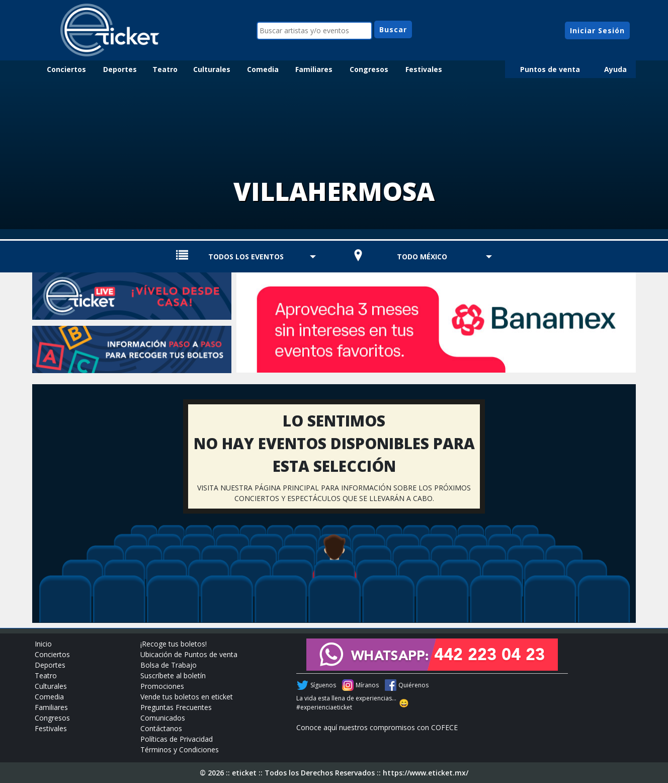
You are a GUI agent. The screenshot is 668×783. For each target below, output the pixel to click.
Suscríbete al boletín (173, 675)
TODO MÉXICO (422, 256)
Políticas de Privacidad (176, 739)
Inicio (43, 644)
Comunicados (162, 718)
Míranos (367, 685)
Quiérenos (413, 685)
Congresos (369, 69)
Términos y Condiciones (179, 749)
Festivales (423, 69)
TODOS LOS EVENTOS (246, 256)
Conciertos (66, 69)
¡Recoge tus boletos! (173, 644)
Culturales (211, 69)
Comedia (263, 69)
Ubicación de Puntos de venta (188, 654)
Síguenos (323, 685)
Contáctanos (161, 728)
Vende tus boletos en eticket (186, 696)
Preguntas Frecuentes (176, 707)
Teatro (165, 69)
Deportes (120, 69)
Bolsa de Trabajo (168, 665)
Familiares (313, 69)
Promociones (162, 686)
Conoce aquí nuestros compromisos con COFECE (377, 727)
